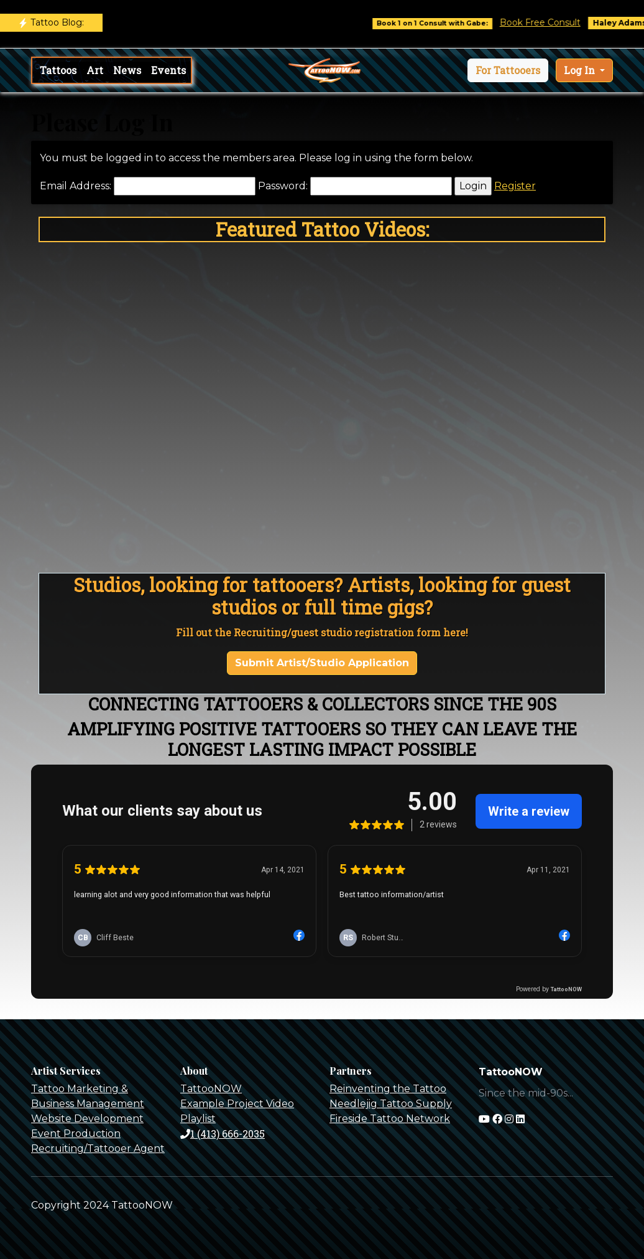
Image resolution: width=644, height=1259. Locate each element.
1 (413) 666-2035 (222, 1133)
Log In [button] (580, 70)
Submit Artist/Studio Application (322, 663)
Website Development (87, 1119)
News (127, 70)
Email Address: (75, 186)
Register (515, 186)
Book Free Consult (548, 22)
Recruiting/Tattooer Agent (98, 1148)
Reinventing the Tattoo (387, 1089)
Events (168, 70)
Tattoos (58, 70)
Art (94, 70)
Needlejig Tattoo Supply (390, 1104)
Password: (283, 186)
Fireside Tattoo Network (389, 1119)
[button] (507, 70)
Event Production (76, 1133)
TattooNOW (211, 1089)
